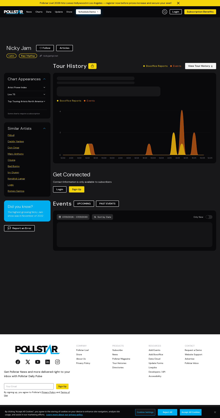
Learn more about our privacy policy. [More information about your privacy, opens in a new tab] (64, 416)
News (115, 354)
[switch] (209, 217)
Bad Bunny (14, 166)
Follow (45, 48)
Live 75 (27, 94)
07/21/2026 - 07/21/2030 (73, 217)
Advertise (189, 358)
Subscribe (117, 350)
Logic (11, 184)
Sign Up (76, 189)
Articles (64, 48)
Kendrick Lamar (16, 178)
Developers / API (157, 371)
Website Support (193, 354)
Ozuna (11, 160)
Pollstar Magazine (121, 358)
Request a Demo (193, 350)
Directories (118, 367)
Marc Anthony (16, 153)
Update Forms (156, 363)
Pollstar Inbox (192, 363)
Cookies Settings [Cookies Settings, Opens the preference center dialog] (145, 414)
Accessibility (155, 376)
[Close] (215, 414)
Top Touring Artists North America (27, 101)
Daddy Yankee (16, 141)
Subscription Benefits (200, 11)
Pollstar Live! (82, 350)
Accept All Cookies (191, 414)
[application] (134, 135)
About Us (81, 358)
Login (175, 11)
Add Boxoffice (156, 354)
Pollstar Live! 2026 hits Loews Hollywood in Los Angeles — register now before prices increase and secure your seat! (105, 3)
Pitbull (11, 135)
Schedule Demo (88, 11)
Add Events (154, 350)
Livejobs (153, 367)
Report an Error (19, 228)
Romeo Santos (16, 191)
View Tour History (200, 66)
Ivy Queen (13, 172)
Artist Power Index (27, 87)
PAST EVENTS (107, 203)
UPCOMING (84, 203)
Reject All (167, 414)
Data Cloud (154, 358)
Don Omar (13, 147)
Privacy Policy (49, 392)
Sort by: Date (102, 217)
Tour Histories (119, 363)
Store (79, 354)
